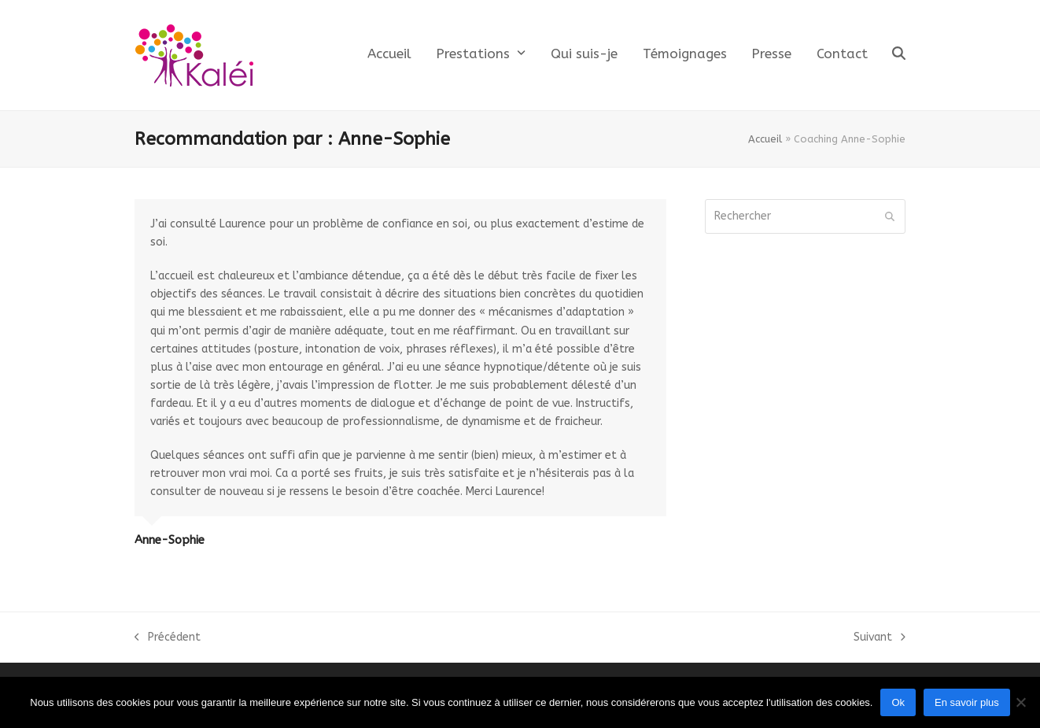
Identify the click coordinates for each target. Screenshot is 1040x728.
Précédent (168, 638)
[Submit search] (889, 216)
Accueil (765, 139)
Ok (898, 702)
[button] (898, 55)
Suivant (879, 638)
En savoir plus (967, 702)
